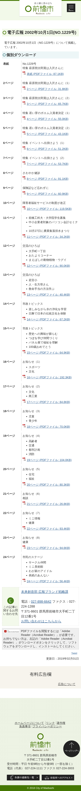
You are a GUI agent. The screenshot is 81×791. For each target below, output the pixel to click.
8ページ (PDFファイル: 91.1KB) (47, 178)
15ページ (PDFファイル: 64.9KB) (48, 352)
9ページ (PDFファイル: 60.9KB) (47, 193)
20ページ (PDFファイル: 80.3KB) (48, 484)
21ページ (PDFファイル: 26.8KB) (48, 504)
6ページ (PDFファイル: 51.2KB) (47, 148)
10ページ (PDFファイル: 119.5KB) (49, 208)
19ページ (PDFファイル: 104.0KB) (49, 460)
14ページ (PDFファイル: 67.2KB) (48, 319)
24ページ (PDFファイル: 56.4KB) (48, 581)
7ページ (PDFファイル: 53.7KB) (47, 163)
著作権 (61, 723)
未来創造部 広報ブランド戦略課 (44, 592)
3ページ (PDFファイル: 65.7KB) (47, 103)
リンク (50, 723)
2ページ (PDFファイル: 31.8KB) (47, 89)
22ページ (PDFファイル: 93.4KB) (48, 528)
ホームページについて (29, 723)
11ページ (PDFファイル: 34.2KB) (48, 236)
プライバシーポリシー (47, 726)
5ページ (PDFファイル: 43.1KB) (47, 134)
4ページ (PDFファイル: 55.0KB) (47, 119)
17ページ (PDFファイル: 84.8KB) (48, 402)
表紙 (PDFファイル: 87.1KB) (45, 74)
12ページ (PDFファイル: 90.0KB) (48, 265)
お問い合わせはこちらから (41, 621)
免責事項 (25, 726)
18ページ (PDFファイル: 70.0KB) (48, 426)
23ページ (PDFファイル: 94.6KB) (48, 548)
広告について (67, 684)
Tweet (74, 653)
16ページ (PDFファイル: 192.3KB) (49, 377)
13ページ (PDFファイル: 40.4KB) (48, 294)
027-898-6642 (41, 601)
